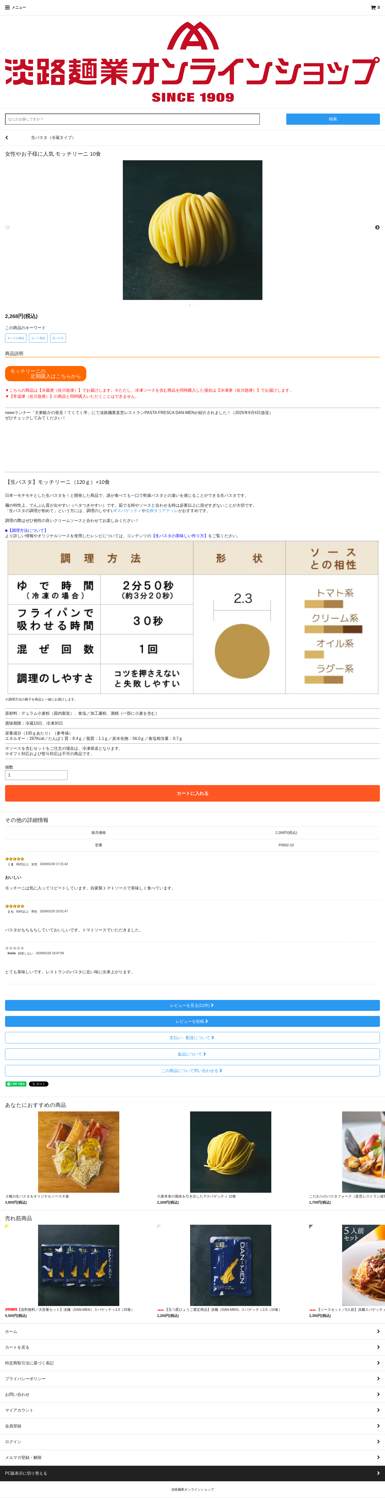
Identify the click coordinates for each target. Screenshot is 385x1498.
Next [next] (377, 227)
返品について (192, 1054)
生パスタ (58, 338)
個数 (9, 767)
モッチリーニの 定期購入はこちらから (45, 373)
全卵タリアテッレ (162, 510)
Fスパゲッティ (128, 510)
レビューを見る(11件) (192, 1005)
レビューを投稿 (192, 1021)
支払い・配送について (192, 1037)
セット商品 (38, 338)
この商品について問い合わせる (192, 1071)
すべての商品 (15, 338)
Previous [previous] (8, 227)
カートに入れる (193, 793)
